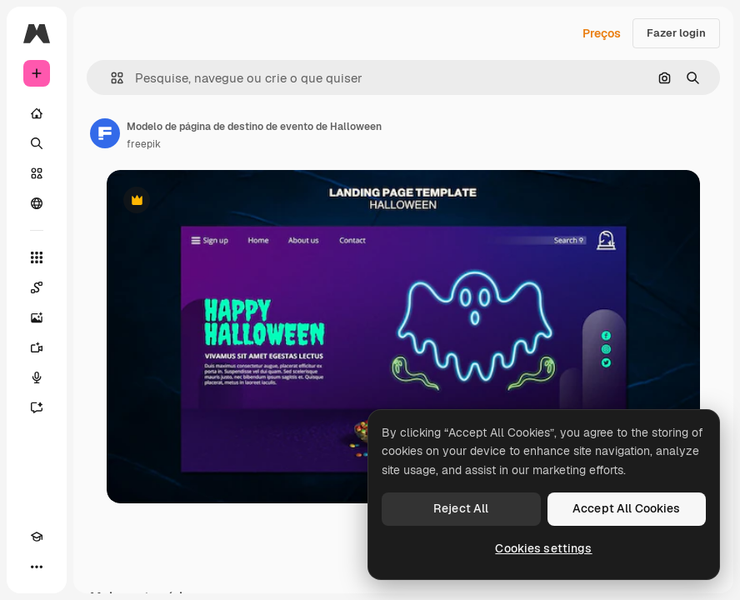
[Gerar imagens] (36, 317)
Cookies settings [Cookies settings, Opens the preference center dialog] (543, 548)
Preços (601, 33)
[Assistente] (36, 407)
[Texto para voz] (36, 377)
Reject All (460, 508)
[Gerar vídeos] (36, 347)
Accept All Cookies (626, 508)
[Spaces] (36, 287)
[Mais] (36, 566)
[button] (110, 78)
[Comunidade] (36, 203)
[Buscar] (36, 143)
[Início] (36, 113)
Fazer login (676, 33)
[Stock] (36, 173)
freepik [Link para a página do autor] (144, 144)
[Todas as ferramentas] (36, 257)
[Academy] (36, 536)
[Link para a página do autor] (105, 133)
